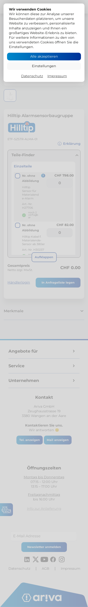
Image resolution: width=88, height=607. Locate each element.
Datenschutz (32, 76)
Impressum (57, 76)
